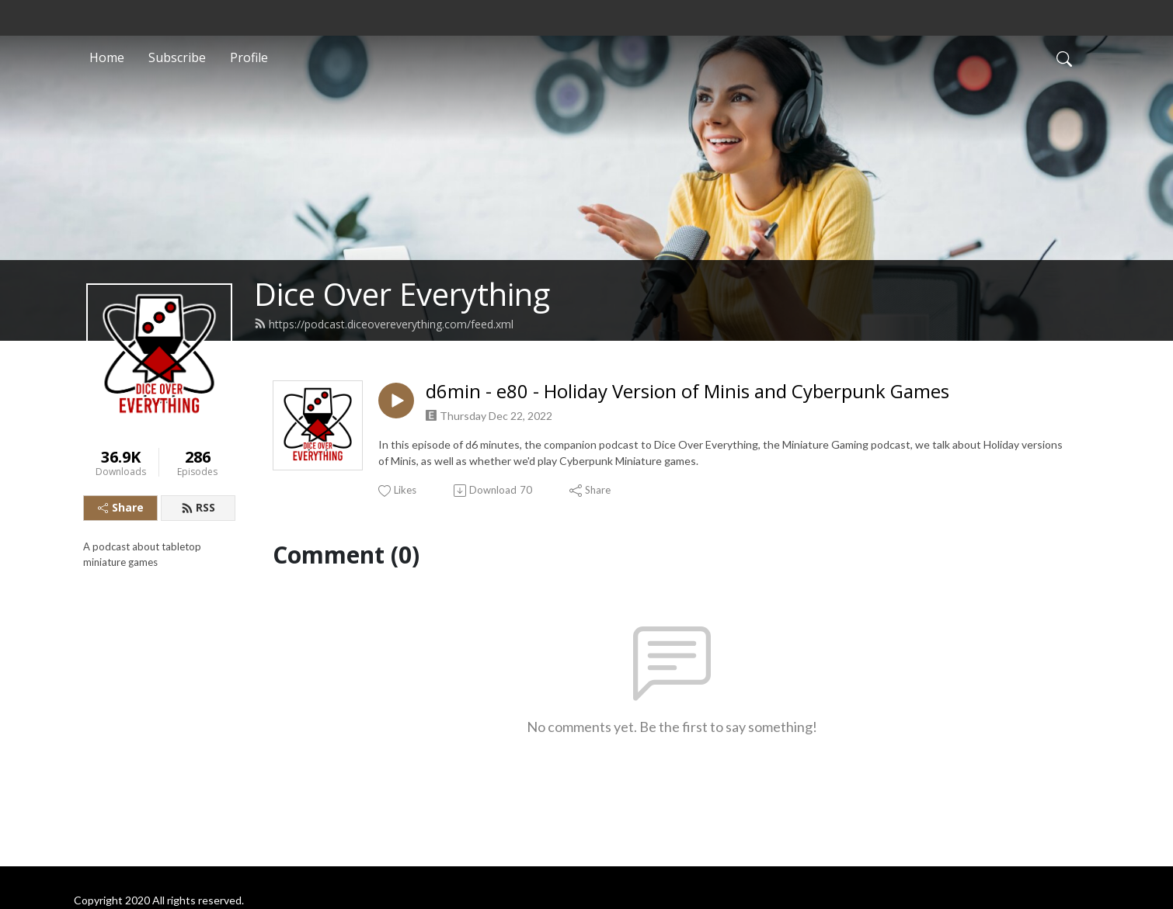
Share (121, 507)
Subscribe (177, 57)
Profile (249, 57)
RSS (198, 507)
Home (106, 57)
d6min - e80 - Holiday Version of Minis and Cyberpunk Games (687, 391)
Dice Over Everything (402, 293)
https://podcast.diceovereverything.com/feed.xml (383, 324)
